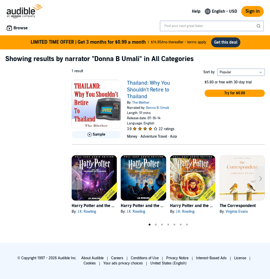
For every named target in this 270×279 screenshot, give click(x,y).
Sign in (252, 11)
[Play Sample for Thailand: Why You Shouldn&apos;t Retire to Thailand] (96, 134)
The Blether (141, 103)
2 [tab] (155, 224)
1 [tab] (149, 224)
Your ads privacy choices (123, 263)
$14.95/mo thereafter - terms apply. (119, 42)
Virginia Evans (237, 211)
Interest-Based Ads (211, 258)
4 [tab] (168, 224)
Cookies (90, 263)
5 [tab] (174, 224)
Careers (117, 258)
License (240, 258)
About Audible (92, 258)
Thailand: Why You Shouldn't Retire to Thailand (148, 90)
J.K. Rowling (87, 211)
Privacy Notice (177, 258)
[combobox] (212, 26)
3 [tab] (162, 224)
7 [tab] (187, 224)
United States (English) (168, 263)
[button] (235, 93)
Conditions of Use (145, 258)
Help (196, 11)
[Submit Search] (259, 26)
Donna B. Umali (157, 108)
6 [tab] (180, 224)
